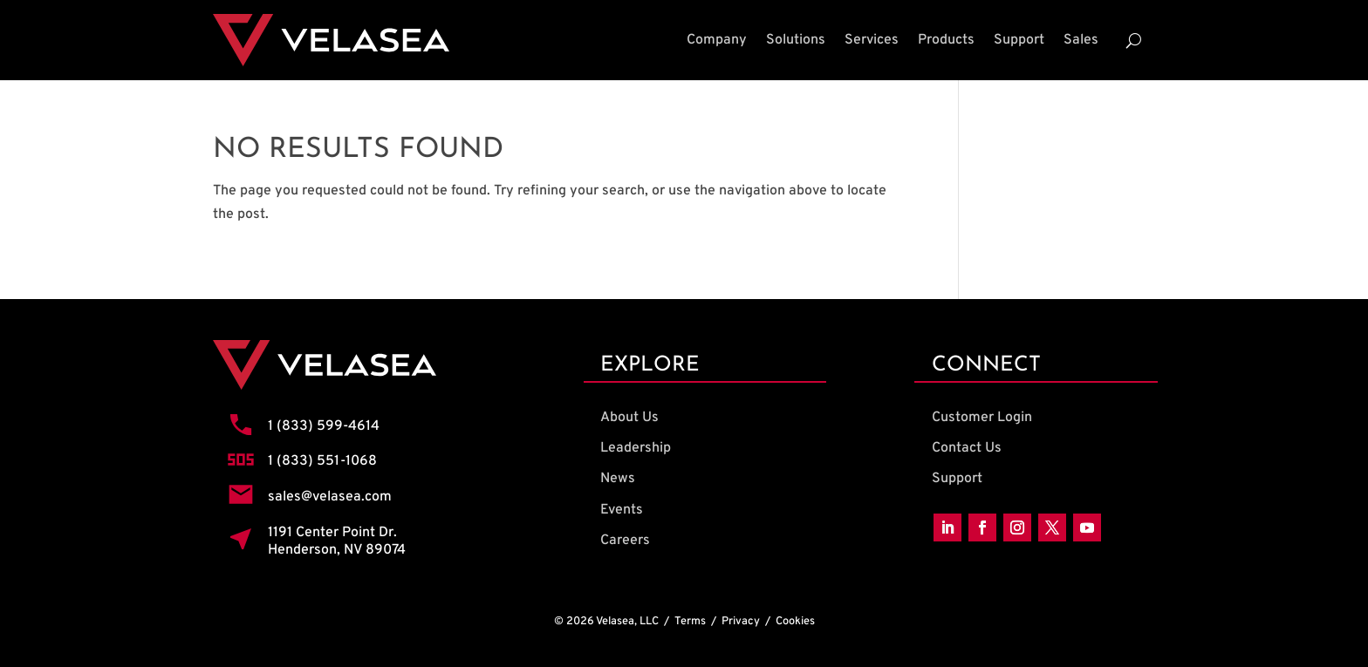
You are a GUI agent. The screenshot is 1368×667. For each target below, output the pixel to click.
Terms (690, 622)
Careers (625, 540)
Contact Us (967, 448)
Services (872, 40)
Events (621, 510)
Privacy (741, 622)
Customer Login (982, 417)
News (617, 478)
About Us (629, 417)
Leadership (635, 448)
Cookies (795, 622)
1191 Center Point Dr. (332, 532)
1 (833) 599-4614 (324, 426)
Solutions (795, 40)
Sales (1081, 40)
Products (946, 40)
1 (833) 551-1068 (322, 461)
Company (717, 40)
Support (1019, 40)
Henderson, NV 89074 (337, 550)
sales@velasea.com (330, 497)
